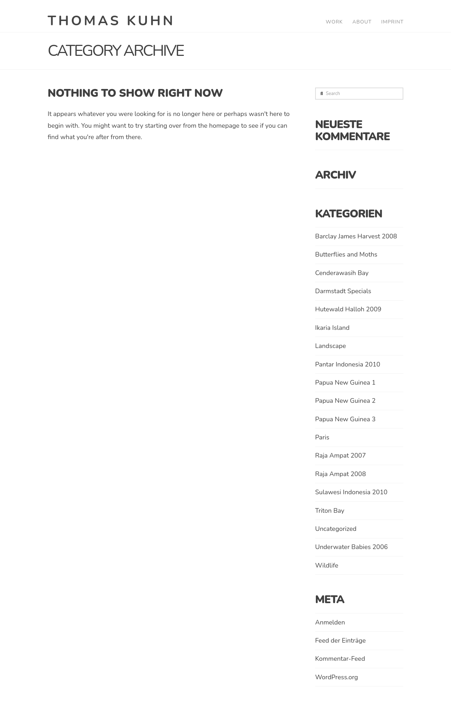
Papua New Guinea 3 (345, 419)
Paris (322, 437)
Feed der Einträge (340, 640)
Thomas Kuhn (111, 21)
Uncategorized (335, 528)
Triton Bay (329, 510)
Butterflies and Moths (346, 254)
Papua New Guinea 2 (345, 400)
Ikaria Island (332, 327)
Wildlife (326, 565)
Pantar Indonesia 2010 (347, 364)
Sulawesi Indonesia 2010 (351, 492)
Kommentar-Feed (340, 658)
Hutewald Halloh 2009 (348, 309)
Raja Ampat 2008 (340, 474)
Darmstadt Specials (343, 291)
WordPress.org (336, 677)
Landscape (330, 346)
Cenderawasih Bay (341, 273)
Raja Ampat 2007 (340, 455)
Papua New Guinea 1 (345, 382)
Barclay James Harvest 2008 (356, 236)
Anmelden (330, 622)
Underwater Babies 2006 (351, 547)
